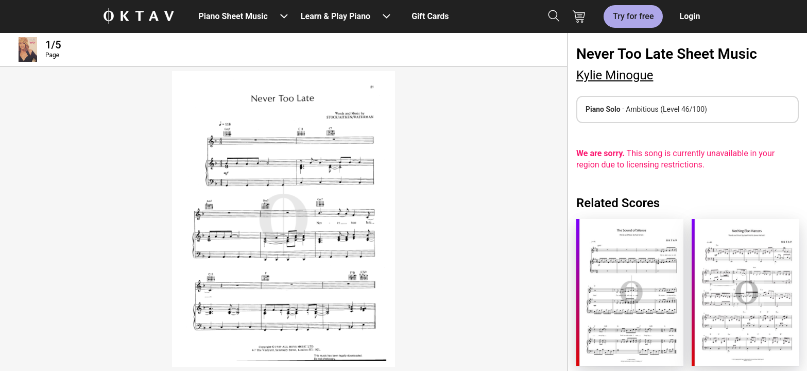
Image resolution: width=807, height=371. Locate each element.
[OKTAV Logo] (138, 17)
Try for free (633, 16)
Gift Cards (430, 16)
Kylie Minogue (614, 75)
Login (689, 16)
